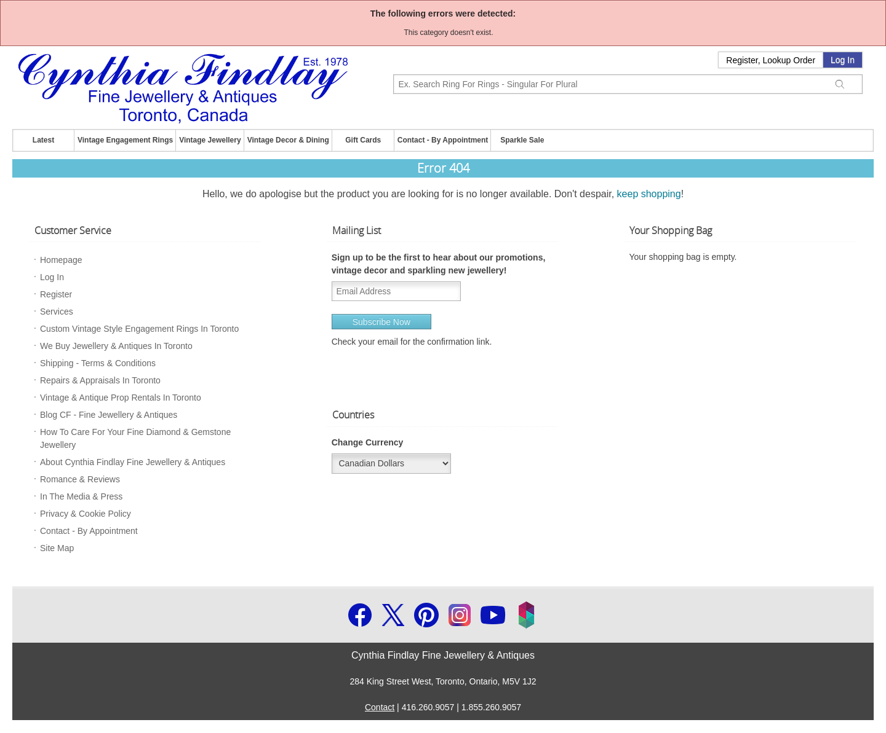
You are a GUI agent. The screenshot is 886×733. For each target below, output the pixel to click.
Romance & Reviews (80, 479)
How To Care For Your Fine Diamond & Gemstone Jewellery (135, 438)
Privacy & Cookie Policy (85, 514)
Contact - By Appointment (443, 140)
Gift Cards (363, 140)
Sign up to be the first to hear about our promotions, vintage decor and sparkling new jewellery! (439, 264)
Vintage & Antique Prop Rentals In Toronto (120, 397)
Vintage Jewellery (210, 140)
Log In (843, 60)
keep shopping (649, 194)
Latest (43, 140)
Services (56, 311)
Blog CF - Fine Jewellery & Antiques (108, 415)
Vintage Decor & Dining (288, 140)
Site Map (57, 548)
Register (56, 294)
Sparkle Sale (522, 140)
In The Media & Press (81, 496)
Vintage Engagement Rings (125, 140)
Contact (379, 707)
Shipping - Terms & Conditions (98, 363)
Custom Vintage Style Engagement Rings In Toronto (139, 329)
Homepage (61, 260)
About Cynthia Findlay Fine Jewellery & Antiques (132, 462)
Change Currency (368, 442)
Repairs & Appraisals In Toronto (100, 380)
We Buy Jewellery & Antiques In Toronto (116, 346)
